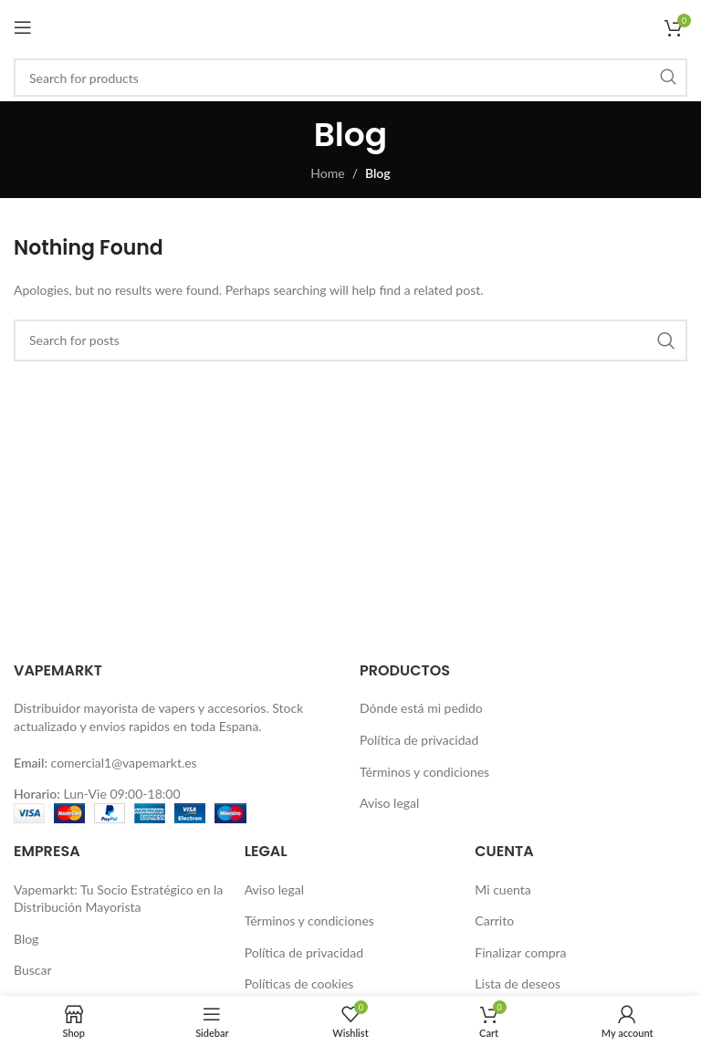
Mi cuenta (502, 889)
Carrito (494, 920)
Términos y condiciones (424, 771)
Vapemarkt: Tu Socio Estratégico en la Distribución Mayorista (118, 898)
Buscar (33, 970)
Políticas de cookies (299, 983)
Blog (26, 939)
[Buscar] (350, 77)
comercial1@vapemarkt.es (124, 762)
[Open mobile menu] (23, 27)
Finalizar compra (520, 952)
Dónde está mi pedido (421, 708)
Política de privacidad (419, 740)
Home (327, 173)
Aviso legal (389, 803)
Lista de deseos (517, 983)
